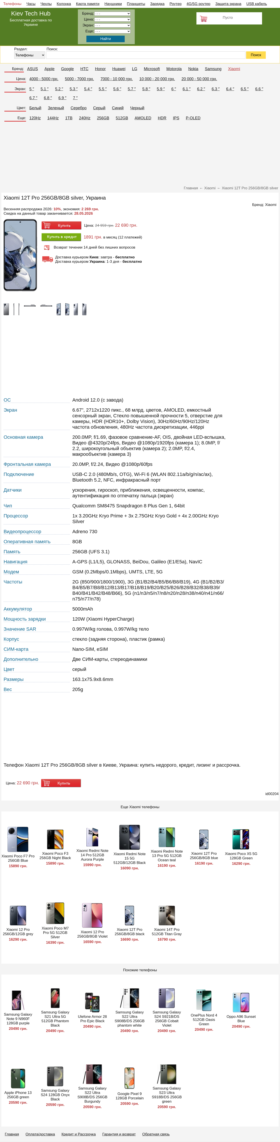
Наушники (113, 4)
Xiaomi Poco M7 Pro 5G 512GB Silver (55, 932)
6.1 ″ (187, 89)
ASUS (32, 69)
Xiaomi (234, 69)
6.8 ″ (48, 98)
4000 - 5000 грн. (43, 79)
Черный (137, 108)
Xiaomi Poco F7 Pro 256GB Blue (18, 858)
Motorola (174, 69)
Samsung (213, 69)
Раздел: (21, 49)
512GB (122, 118)
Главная (12, 1134)
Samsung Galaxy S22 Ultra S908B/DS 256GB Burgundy (92, 1095)
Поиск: (52, 49)
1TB (68, 118)
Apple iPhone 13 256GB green (18, 1095)
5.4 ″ (88, 89)
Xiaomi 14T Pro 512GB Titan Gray (167, 932)
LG (134, 69)
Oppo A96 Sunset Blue (241, 1019)
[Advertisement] (140, 155)
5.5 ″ (103, 89)
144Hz (53, 118)
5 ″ (31, 89)
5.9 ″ (161, 89)
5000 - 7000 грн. (79, 79)
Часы (31, 4)
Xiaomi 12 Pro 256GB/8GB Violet (92, 934)
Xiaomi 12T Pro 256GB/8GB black (129, 932)
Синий (118, 108)
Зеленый (56, 108)
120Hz (35, 118)
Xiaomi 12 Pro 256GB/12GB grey (18, 932)
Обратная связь (156, 1134)
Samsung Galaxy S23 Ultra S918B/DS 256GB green (167, 1095)
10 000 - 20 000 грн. (157, 79)
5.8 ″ (146, 89)
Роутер (176, 4)
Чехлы (46, 4)
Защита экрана (228, 4)
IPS (176, 118)
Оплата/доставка (40, 1134)
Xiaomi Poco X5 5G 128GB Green (241, 856)
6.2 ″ (201, 89)
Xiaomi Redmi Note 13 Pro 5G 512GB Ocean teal (167, 855)
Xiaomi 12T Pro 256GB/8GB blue (204, 855)
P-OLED (193, 118)
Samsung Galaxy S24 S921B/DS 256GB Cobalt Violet (167, 1018)
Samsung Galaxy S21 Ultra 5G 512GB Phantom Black (55, 1018)
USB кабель (256, 4)
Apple (49, 69)
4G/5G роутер (198, 4)
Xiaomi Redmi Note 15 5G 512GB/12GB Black (130, 858)
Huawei (118, 69)
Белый (35, 108)
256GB (103, 118)
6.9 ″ (62, 98)
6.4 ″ (230, 89)
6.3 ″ (215, 89)
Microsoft (152, 69)
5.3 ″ (73, 89)
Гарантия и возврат (119, 1134)
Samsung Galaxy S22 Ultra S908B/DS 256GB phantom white (130, 1018)
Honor (100, 69)
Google (67, 69)
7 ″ (75, 98)
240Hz (84, 118)
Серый (99, 108)
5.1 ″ (45, 89)
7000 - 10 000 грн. (116, 79)
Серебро (79, 108)
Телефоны (12, 4)
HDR (162, 118)
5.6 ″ (117, 89)
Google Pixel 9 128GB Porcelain (130, 1096)
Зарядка (157, 4)
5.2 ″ (59, 89)
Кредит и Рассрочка (78, 1134)
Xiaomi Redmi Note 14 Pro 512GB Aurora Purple (92, 855)
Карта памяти (88, 4)
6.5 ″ (244, 89)
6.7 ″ (33, 98)
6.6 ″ (259, 89)
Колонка (64, 4)
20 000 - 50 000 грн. (199, 79)
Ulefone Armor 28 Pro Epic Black (92, 1019)
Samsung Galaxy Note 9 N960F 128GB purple (18, 1018)
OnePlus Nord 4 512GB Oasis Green (204, 1019)
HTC (84, 69)
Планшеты (136, 4)
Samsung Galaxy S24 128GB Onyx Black (55, 1094)
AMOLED (143, 118)
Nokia (193, 69)
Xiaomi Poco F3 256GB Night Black (55, 855)
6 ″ (173, 89)
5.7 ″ (132, 89)
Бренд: (18, 69)
